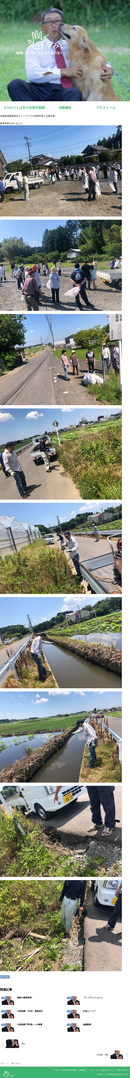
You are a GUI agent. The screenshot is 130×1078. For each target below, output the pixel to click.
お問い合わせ (122, 1070)
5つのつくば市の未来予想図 (65, 1070)
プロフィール (93, 1070)
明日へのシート (108, 1070)
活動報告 (5, 977)
